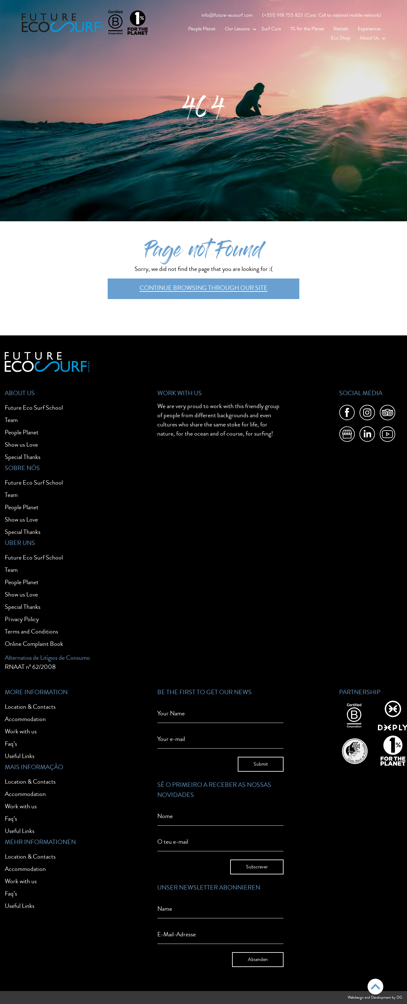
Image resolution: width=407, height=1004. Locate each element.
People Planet (201, 28)
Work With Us (179, 393)
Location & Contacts (30, 706)
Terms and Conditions (31, 631)
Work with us (21, 731)
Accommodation (25, 719)
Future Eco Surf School (34, 407)
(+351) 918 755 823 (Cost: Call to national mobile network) (321, 15)
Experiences (369, 28)
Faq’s (11, 743)
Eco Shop (340, 37)
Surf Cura (271, 28)
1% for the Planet (307, 28)
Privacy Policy (22, 619)
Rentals (340, 28)
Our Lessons (237, 28)
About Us (369, 37)
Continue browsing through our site (203, 287)
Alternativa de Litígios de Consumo (47, 657)
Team (11, 420)
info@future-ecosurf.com (227, 15)
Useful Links (19, 756)
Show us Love (21, 444)
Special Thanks (22, 457)
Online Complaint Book (34, 643)
